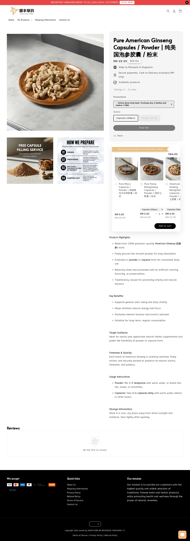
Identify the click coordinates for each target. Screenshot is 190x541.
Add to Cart (165, 226)
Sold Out (144, 128)
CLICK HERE (127, 2)
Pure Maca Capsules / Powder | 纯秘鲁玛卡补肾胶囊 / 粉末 (126, 190)
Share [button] (118, 136)
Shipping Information (45, 20)
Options (116, 112)
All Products (23, 20)
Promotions (119, 97)
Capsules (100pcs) (125, 118)
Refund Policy (73, 496)
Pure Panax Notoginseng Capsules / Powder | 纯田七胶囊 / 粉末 (151, 190)
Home (11, 20)
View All (173, 154)
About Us (71, 485)
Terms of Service (75, 500)
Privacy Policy (74, 493)
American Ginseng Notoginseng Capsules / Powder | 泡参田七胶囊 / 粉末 (176, 192)
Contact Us (64, 20)
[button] (168, 11)
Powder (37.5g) (149, 118)
